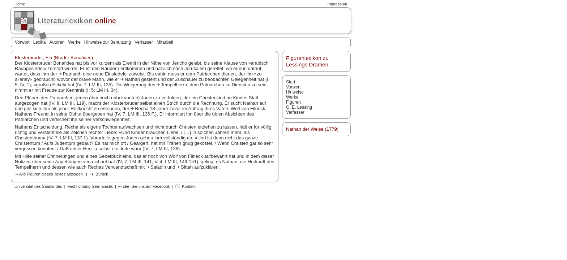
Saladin (158, 167)
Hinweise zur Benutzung (107, 42)
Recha (142, 108)
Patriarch (73, 74)
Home (19, 4)
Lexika (39, 42)
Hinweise (295, 92)
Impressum (337, 4)
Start (290, 81)
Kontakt (188, 186)
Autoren (56, 42)
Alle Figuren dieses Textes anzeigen (51, 174)
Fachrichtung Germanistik (90, 186)
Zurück (102, 174)
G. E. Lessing (299, 107)
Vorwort (22, 42)
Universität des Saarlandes (38, 186)
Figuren (293, 102)
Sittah (187, 167)
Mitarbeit (165, 42)
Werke (74, 42)
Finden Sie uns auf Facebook (144, 186)
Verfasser (144, 42)
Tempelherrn (174, 84)
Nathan (133, 79)
